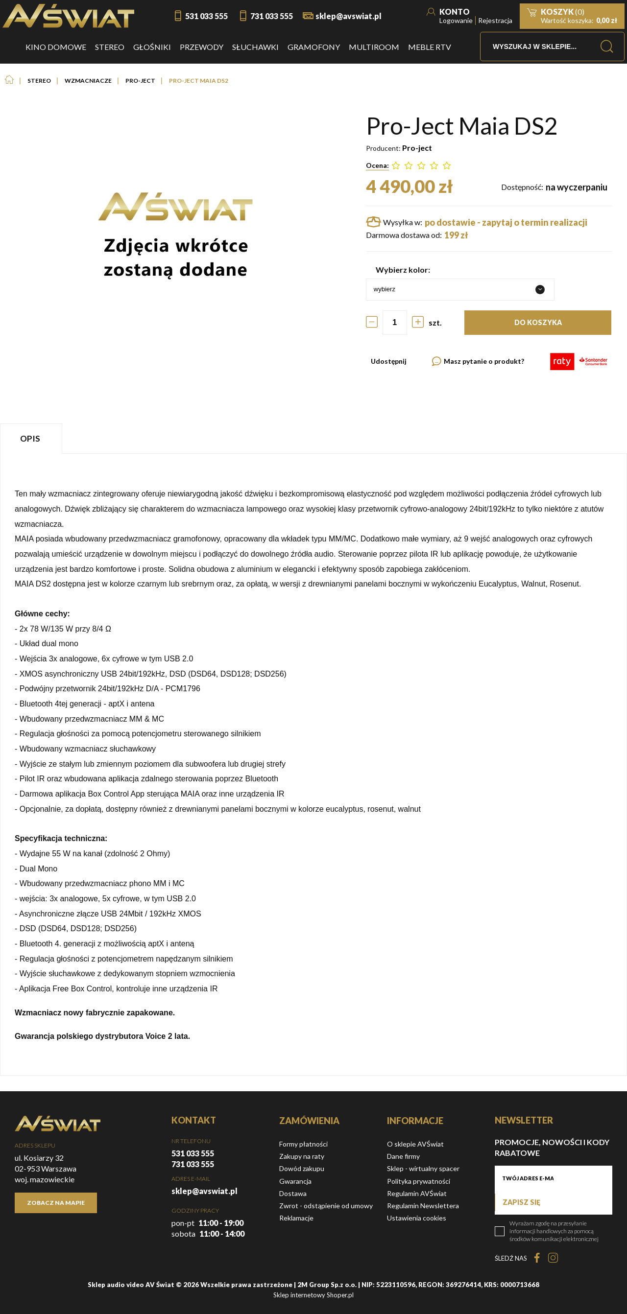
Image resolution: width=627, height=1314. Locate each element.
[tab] (32, 438)
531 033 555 (206, 16)
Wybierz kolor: (403, 269)
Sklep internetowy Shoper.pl (313, 1295)
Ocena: (377, 165)
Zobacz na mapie (56, 1202)
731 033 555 (271, 16)
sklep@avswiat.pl (348, 16)
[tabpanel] (313, 764)
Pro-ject (417, 147)
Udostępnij (389, 361)
